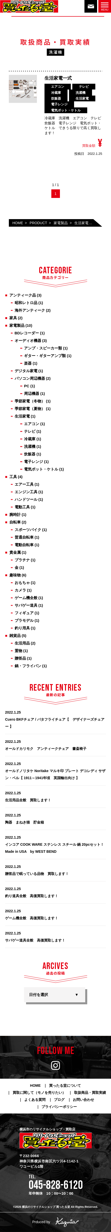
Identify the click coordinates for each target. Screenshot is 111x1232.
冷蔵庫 (29, 439)
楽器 (28, 363)
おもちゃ (22, 582)
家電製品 (17, 325)
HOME (35, 1085)
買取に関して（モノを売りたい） (39, 1093)
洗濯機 (29, 446)
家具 (13, 318)
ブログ (59, 1100)
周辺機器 (31, 393)
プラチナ (22, 560)
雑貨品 (15, 635)
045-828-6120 (56, 1185)
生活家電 (22, 416)
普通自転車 (24, 537)
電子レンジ (33, 461)
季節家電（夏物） (30, 408)
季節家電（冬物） (30, 401)
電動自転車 (24, 545)
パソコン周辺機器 (30, 378)
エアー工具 (24, 484)
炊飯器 (29, 454)
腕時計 (15, 514)
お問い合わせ (83, 1100)
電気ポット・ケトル (41, 469)
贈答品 (20, 658)
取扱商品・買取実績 (90, 1093)
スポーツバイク (28, 529)
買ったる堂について (65, 1085)
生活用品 (22, 643)
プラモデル (24, 620)
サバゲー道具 (26, 605)
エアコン (31, 424)
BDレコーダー (27, 333)
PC (26, 386)
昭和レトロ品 (26, 303)
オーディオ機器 (28, 340)
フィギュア (24, 613)
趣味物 (15, 575)
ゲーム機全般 (26, 598)
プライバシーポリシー (59, 1107)
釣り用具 (22, 628)
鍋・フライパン (28, 666)
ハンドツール (26, 499)
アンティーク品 (22, 295)
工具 (13, 477)
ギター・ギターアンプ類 (45, 356)
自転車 (15, 522)
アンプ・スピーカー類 (43, 348)
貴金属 (15, 552)
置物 (18, 651)
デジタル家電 (26, 371)
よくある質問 (35, 1100)
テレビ (29, 431)
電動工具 (22, 507)
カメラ (20, 590)
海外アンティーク (30, 310)
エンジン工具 (26, 492)
